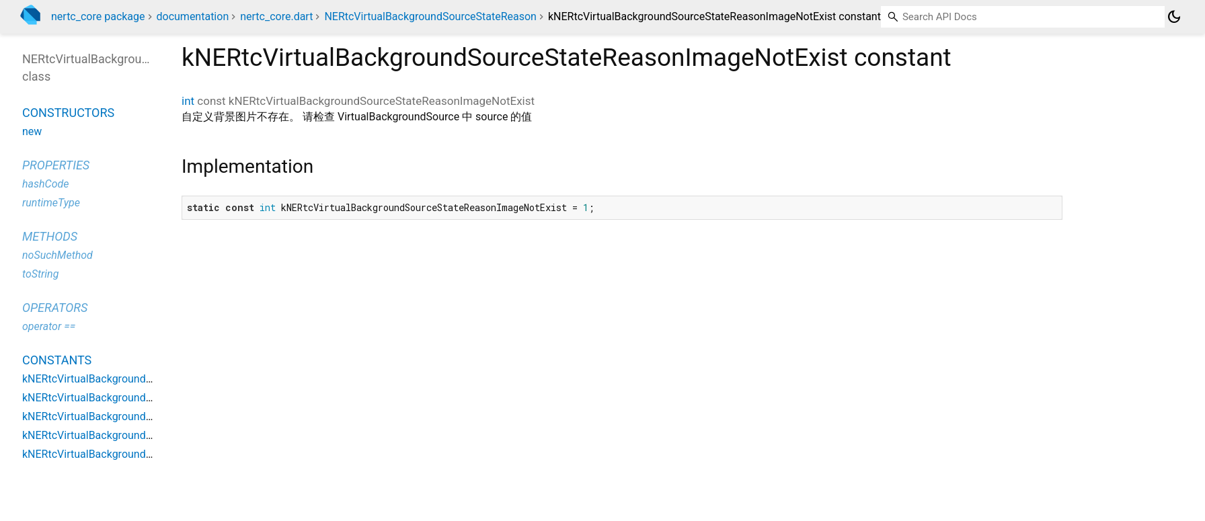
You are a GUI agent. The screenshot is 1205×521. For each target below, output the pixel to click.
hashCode (45, 183)
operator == (48, 326)
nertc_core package (98, 16)
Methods (49, 236)
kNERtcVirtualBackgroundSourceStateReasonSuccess (151, 454)
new (32, 131)
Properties (55, 165)
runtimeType (51, 202)
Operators (54, 307)
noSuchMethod (57, 255)
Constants (56, 360)
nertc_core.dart (276, 16)
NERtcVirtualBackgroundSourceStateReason (430, 16)
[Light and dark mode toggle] (1174, 17)
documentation (193, 16)
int (188, 101)
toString (40, 274)
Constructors (68, 113)
